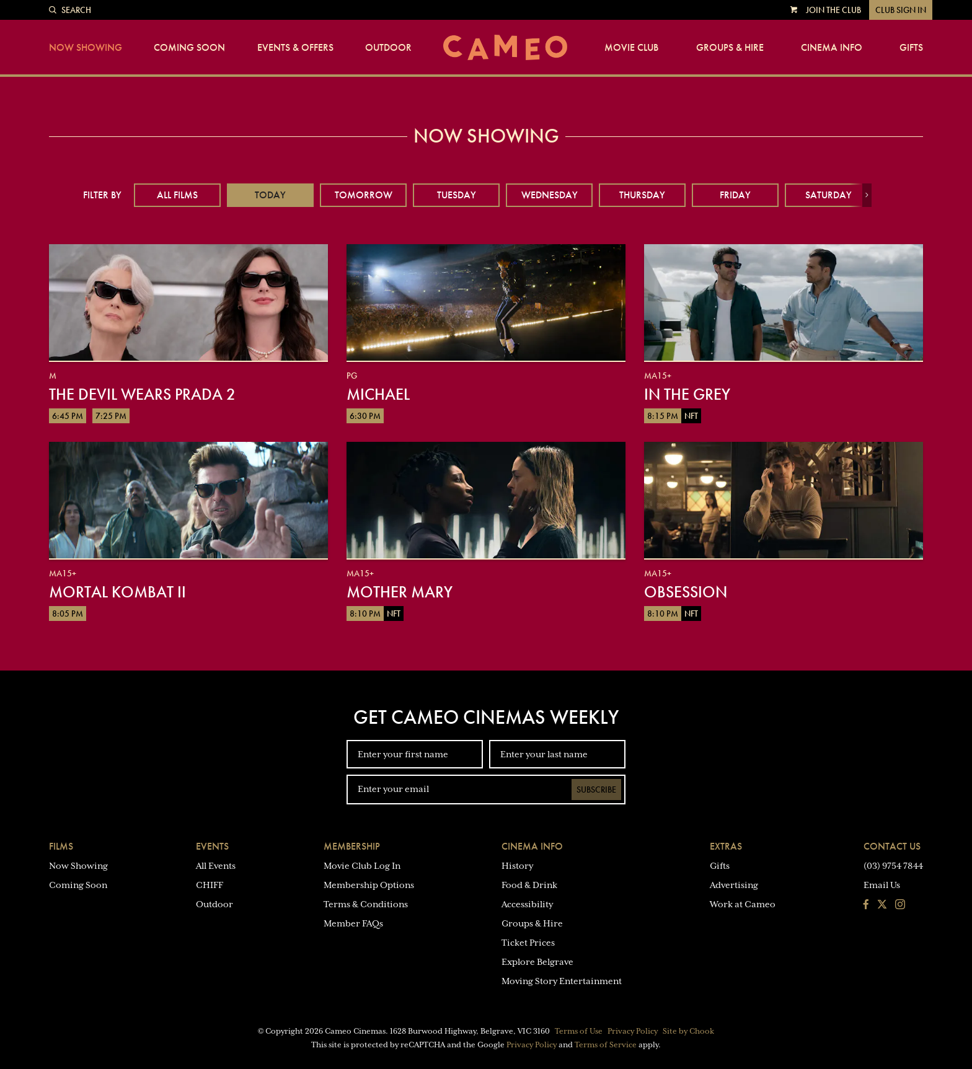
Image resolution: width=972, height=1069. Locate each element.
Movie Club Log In (362, 866)
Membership (352, 846)
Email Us (882, 885)
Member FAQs (353, 923)
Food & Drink (529, 885)
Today (270, 194)
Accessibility (527, 904)
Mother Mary (400, 591)
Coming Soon (189, 48)
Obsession (685, 591)
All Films (177, 194)
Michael (378, 394)
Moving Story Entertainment (561, 981)
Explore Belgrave (537, 962)
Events (212, 846)
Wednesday (549, 194)
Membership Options (369, 885)
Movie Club (631, 48)
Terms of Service (606, 1044)
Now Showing (85, 48)
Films (61, 846)
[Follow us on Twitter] (882, 905)
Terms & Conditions (366, 904)
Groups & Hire (730, 48)
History (517, 866)
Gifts (911, 48)
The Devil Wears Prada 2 (142, 394)
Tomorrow (363, 194)
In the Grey (687, 394)
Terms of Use (579, 1031)
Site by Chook (688, 1031)
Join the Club (833, 9)
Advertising (734, 885)
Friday (735, 194)
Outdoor (388, 48)
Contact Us (892, 846)
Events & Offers (295, 48)
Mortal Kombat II (117, 591)
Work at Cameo (742, 904)
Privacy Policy (633, 1031)
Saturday (828, 194)
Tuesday (456, 194)
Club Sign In (900, 9)
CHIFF (209, 885)
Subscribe (596, 789)
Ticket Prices (528, 943)
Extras (726, 846)
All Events (216, 866)
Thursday (642, 194)
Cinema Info (831, 48)
